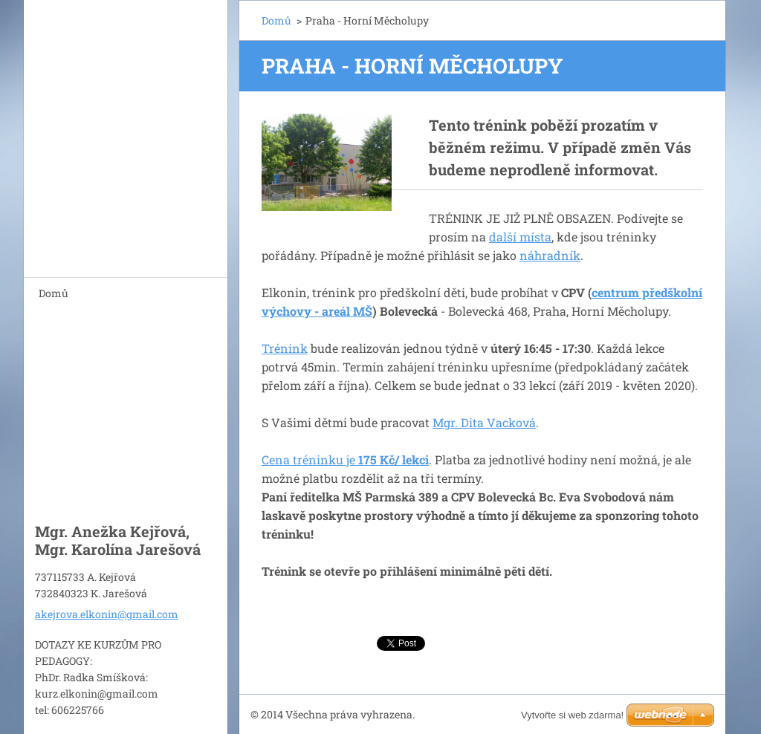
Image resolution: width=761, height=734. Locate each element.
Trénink (285, 348)
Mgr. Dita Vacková (484, 422)
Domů (53, 293)
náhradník (549, 255)
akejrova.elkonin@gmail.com (106, 614)
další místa (520, 236)
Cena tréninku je (345, 459)
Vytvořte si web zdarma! (572, 715)
